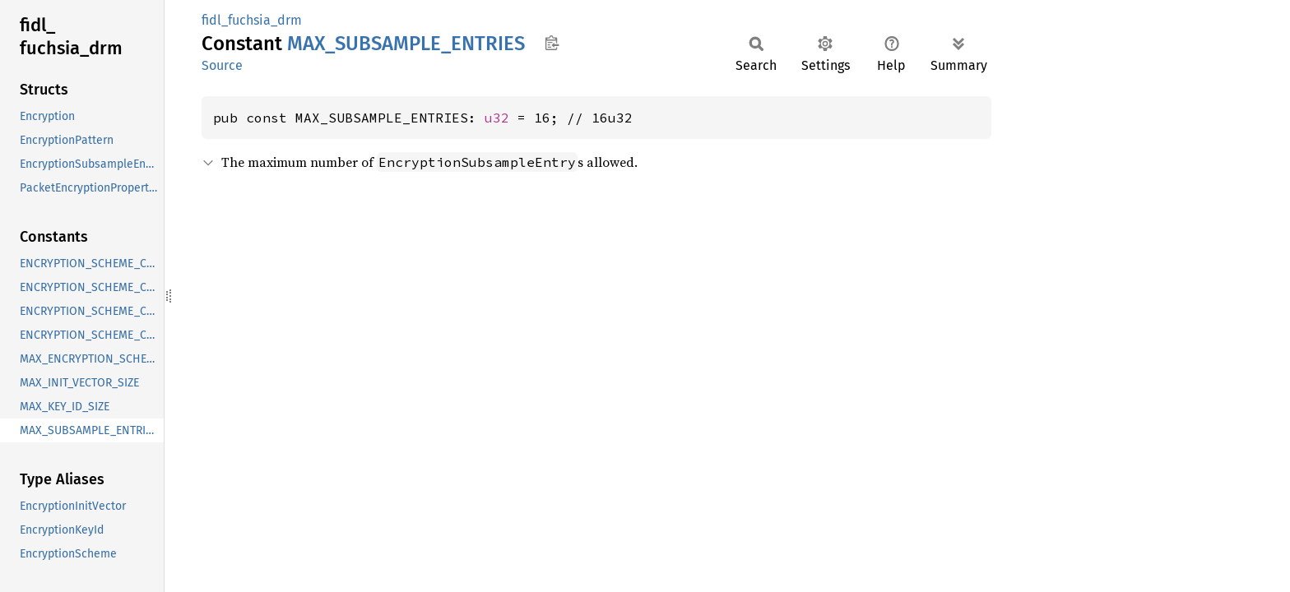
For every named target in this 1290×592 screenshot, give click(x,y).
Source (222, 65)
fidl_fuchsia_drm (252, 20)
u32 (497, 117)
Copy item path (551, 43)
